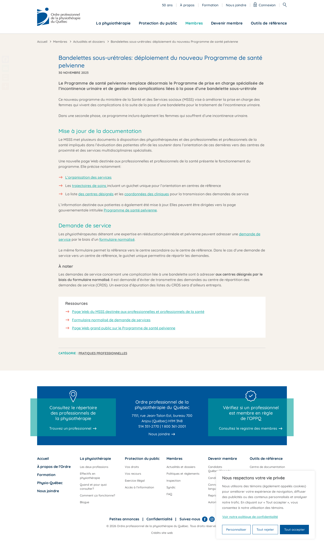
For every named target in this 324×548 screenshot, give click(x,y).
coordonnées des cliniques (146, 194)
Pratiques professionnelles (103, 353)
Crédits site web (162, 533)
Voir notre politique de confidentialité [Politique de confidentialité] (250, 517)
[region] (265, 505)
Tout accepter (294, 530)
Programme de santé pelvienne (130, 210)
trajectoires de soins (89, 185)
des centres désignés (96, 194)
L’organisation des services (88, 177)
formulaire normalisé (117, 239)
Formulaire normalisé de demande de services (111, 320)
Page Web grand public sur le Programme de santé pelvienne (123, 328)
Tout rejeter (265, 530)
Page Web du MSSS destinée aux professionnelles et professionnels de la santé (138, 311)
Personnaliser (236, 530)
